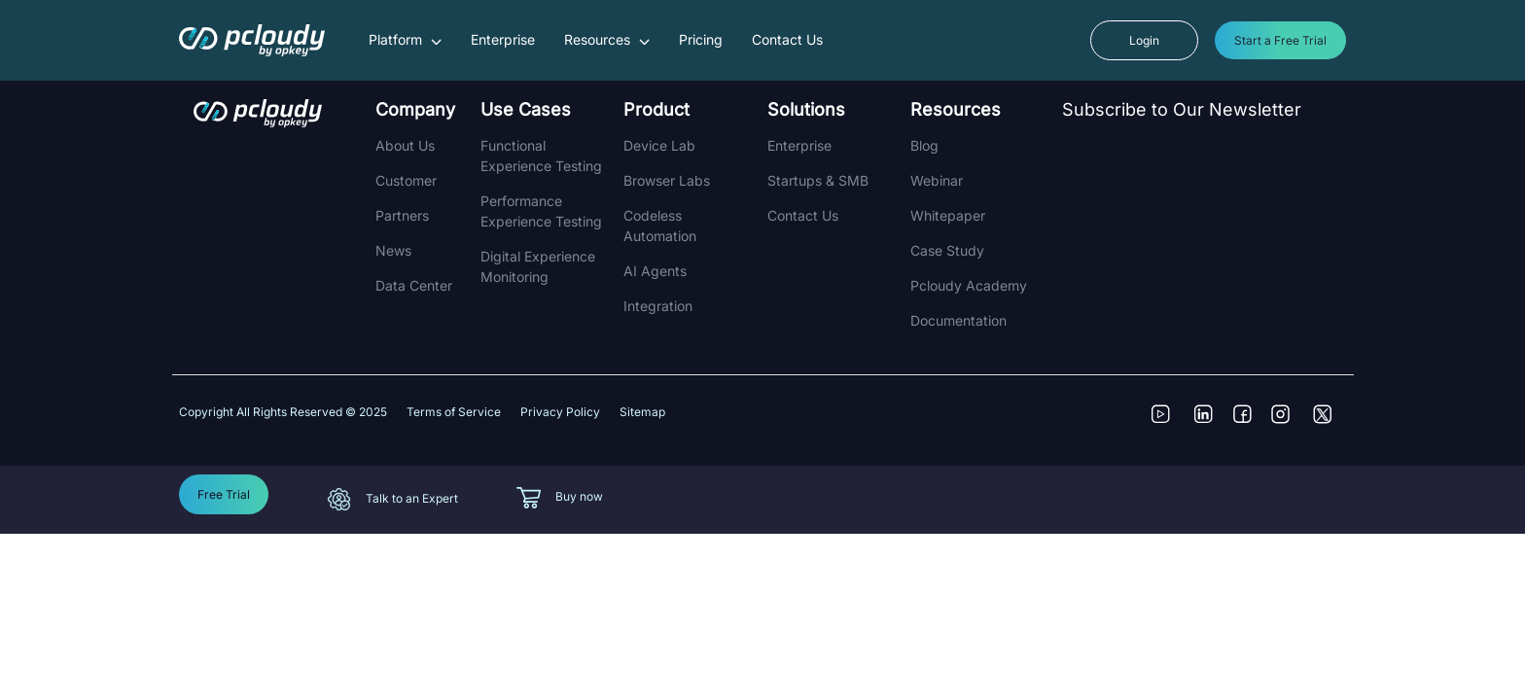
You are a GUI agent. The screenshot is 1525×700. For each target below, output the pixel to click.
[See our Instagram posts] (1287, 423)
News (393, 250)
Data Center (413, 285)
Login (1144, 40)
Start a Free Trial (1280, 40)
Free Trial (223, 494)
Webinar (936, 180)
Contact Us (787, 39)
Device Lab (659, 145)
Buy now (579, 496)
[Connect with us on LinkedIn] (1209, 423)
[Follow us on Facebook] (1248, 423)
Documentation (958, 320)
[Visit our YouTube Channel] (1171, 423)
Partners (402, 215)
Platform (405, 39)
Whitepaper (947, 215)
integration (657, 306)
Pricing (701, 39)
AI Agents (655, 270)
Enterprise (503, 39)
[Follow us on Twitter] (1326, 423)
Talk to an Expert (412, 498)
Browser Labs (666, 180)
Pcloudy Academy (968, 285)
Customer (406, 180)
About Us (405, 145)
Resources (607, 39)
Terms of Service (454, 411)
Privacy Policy (560, 411)
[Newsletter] (1201, 231)
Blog (924, 145)
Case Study (947, 250)
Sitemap (642, 411)
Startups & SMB (818, 180)
